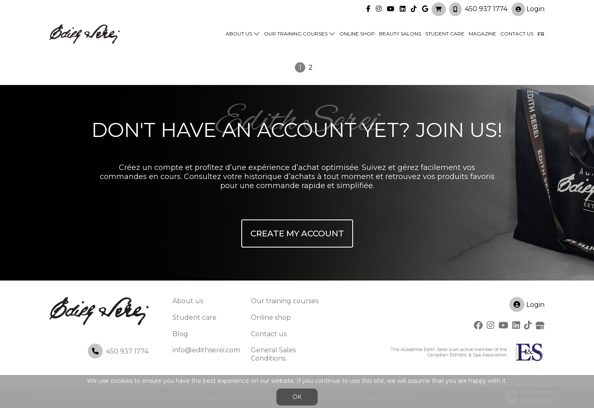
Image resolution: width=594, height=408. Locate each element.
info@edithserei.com (206, 350)
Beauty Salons (400, 34)
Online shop (357, 34)
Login (528, 9)
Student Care (444, 34)
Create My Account (297, 233)
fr (540, 34)
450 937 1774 (486, 8)
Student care (194, 317)
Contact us (516, 34)
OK (297, 397)
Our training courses (296, 34)
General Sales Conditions (273, 354)
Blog (180, 334)
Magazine (482, 34)
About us (239, 34)
